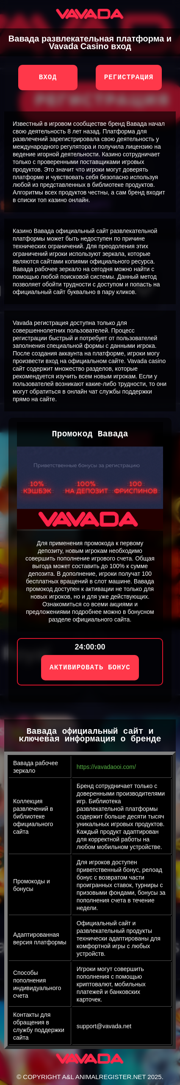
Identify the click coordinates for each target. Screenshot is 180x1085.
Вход (48, 77)
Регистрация (129, 77)
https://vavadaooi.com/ (106, 766)
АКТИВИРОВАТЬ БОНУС (90, 667)
